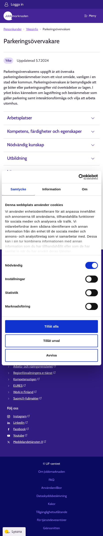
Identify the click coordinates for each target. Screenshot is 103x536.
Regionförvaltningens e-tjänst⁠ (34, 373)
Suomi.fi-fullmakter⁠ (27, 398)
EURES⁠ (19, 386)
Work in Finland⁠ (25, 392)
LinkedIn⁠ (20, 423)
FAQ (51, 480)
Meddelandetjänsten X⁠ (29, 442)
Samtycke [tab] (18, 189)
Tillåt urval (51, 341)
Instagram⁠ (21, 416)
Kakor (51, 504)
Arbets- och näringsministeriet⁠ (34, 366)
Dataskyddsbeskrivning (51, 496)
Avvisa (51, 355)
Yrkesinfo (32, 29)
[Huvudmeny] (93, 16)
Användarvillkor (51, 488)
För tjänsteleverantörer (51, 520)
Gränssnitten (51, 528)
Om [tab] (84, 189)
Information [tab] (51, 189)
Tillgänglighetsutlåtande (51, 512)
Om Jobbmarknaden (51, 472)
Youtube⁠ (20, 435)
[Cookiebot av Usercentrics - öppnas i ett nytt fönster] (78, 177)
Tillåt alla (51, 326)
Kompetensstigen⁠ (26, 379)
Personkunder (12, 29)
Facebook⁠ (21, 429)
